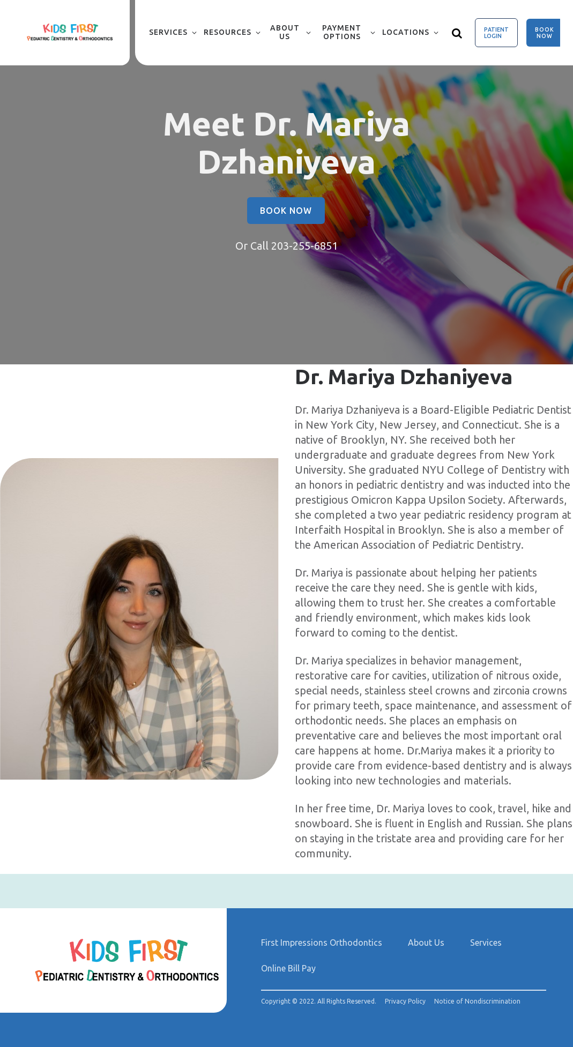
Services (168, 32)
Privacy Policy (405, 1001)
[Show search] (457, 32)
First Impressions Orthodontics (321, 942)
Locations (405, 32)
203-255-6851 (304, 246)
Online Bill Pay (288, 968)
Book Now (544, 32)
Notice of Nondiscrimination (477, 1001)
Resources (227, 32)
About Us (285, 32)
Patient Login (496, 32)
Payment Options (341, 32)
